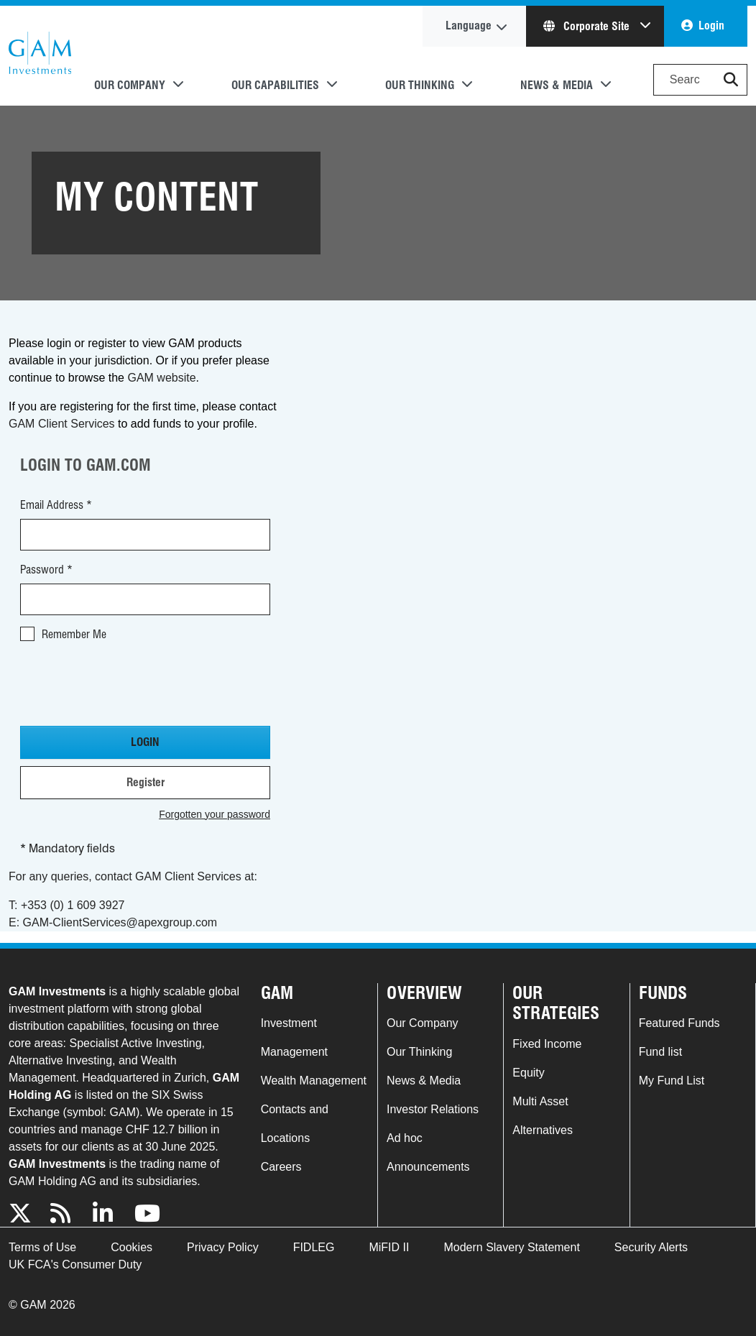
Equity (528, 1073)
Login (145, 742)
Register (145, 782)
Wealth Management (314, 1080)
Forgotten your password (214, 814)
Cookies (131, 1247)
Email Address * (56, 505)
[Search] (700, 80)
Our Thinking (419, 1052)
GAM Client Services (62, 424)
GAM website (161, 378)
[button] (730, 79)
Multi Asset (540, 1101)
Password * (46, 569)
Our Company (422, 1023)
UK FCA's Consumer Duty (75, 1264)
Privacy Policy (223, 1247)
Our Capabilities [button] (275, 85)
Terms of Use (42, 1247)
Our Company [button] (129, 85)
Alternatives (542, 1130)
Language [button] (469, 25)
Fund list (660, 1052)
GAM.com (40, 56)
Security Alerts (651, 1247)
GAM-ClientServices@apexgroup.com (120, 922)
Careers (281, 1167)
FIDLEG (314, 1247)
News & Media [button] (556, 85)
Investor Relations (433, 1109)
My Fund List (672, 1080)
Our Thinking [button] (419, 85)
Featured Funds (679, 1023)
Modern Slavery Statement (511, 1247)
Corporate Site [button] (587, 26)
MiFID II (389, 1247)
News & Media (424, 1080)
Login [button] (711, 25)
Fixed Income (546, 1044)
